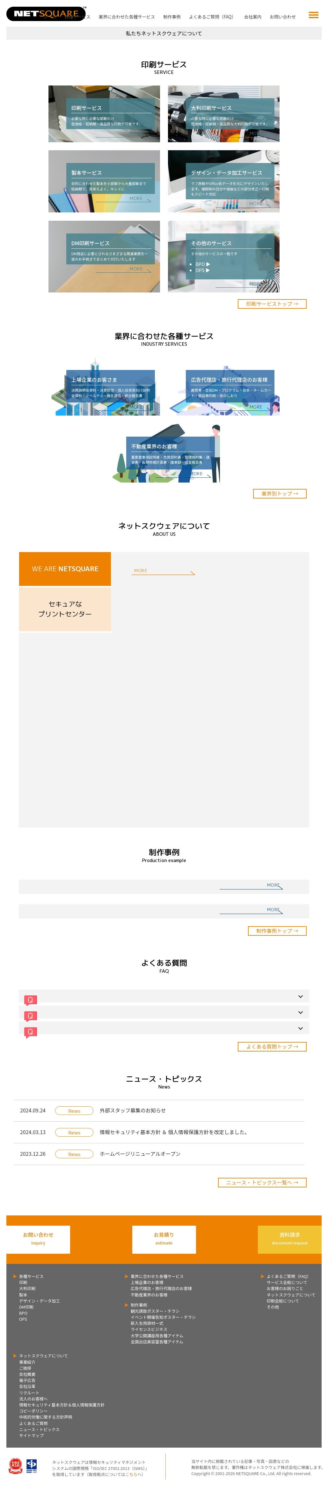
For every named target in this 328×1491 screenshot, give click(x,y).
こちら (131, 1474)
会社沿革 (27, 1386)
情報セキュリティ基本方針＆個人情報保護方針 (62, 1405)
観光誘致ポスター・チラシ (155, 1311)
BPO (23, 1313)
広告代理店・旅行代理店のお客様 (161, 1288)
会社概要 (27, 1374)
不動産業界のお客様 (149, 1295)
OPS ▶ (202, 270)
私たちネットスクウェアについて (164, 33)
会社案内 (252, 16)
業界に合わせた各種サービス (127, 16)
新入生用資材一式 (147, 1323)
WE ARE (65, 568)
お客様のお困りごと (285, 1288)
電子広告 (27, 1380)
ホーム (49, 16)
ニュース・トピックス (39, 1429)
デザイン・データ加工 (39, 1301)
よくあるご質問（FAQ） (212, 16)
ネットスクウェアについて (291, 1295)
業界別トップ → (279, 493)
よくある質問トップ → (272, 1046)
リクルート (29, 1393)
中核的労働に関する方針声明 (45, 1417)
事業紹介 (27, 1362)
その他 (273, 1307)
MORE (136, 133)
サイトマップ (31, 1435)
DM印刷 (26, 1307)
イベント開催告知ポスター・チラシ (163, 1317)
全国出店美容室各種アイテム (157, 1342)
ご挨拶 (25, 1368)
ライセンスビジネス (149, 1329)
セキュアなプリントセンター (65, 609)
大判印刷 (27, 1288)
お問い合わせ (283, 16)
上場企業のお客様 (147, 1282)
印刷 (23, 1282)
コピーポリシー (33, 1411)
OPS (23, 1319)
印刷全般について (283, 1301)
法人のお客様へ (33, 1399)
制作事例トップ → (277, 930)
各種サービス (77, 16)
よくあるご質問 (33, 1423)
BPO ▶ (202, 264)
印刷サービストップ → (272, 303)
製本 (23, 1295)
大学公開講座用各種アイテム (157, 1335)
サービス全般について (287, 1282)
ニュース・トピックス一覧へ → (262, 1182)
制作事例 (171, 16)
